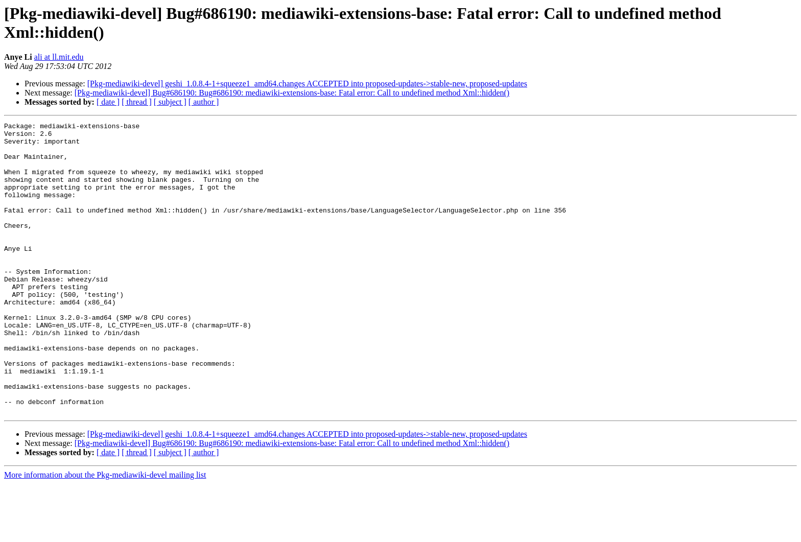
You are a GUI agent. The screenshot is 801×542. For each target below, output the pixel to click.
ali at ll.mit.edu (59, 57)
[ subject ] (170, 102)
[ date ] (108, 102)
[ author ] (204, 102)
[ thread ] (137, 102)
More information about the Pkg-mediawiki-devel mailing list (105, 533)
